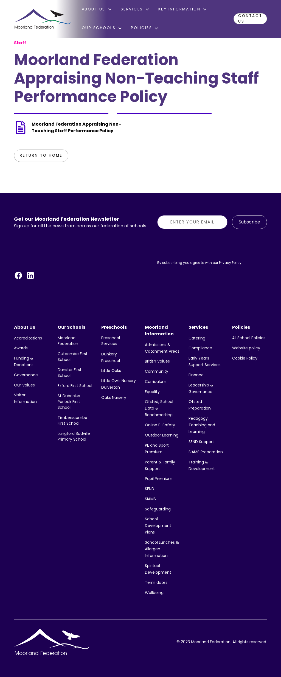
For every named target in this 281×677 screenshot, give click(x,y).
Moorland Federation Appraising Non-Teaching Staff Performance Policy (76, 127)
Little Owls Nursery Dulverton (118, 384)
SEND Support (201, 441)
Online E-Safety (160, 425)
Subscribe (249, 222)
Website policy (246, 348)
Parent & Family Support (160, 465)
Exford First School (75, 385)
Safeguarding (158, 509)
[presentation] (199, 244)
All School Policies (248, 338)
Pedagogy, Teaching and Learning (202, 425)
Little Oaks (111, 370)
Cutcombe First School (73, 356)
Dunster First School (70, 372)
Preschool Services (110, 340)
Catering (197, 338)
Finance (196, 375)
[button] (96, 9)
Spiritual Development (158, 569)
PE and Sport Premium (157, 449)
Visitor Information (25, 398)
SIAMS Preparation (206, 452)
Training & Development (202, 465)
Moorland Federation (68, 340)
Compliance (200, 348)
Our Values (24, 385)
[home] (42, 19)
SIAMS (150, 499)
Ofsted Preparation (200, 405)
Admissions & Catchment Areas (162, 348)
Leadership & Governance (201, 388)
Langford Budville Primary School (74, 436)
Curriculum (155, 381)
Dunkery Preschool (110, 357)
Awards (21, 348)
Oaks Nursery (113, 397)
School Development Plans (158, 525)
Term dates (156, 582)
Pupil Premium (158, 478)
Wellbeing (154, 592)
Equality (152, 391)
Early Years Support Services (205, 361)
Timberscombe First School (72, 420)
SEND (149, 488)
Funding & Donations (23, 361)
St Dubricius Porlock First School (69, 401)
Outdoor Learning (161, 435)
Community (156, 371)
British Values (157, 361)
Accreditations (28, 338)
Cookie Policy (244, 358)
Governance (26, 375)
